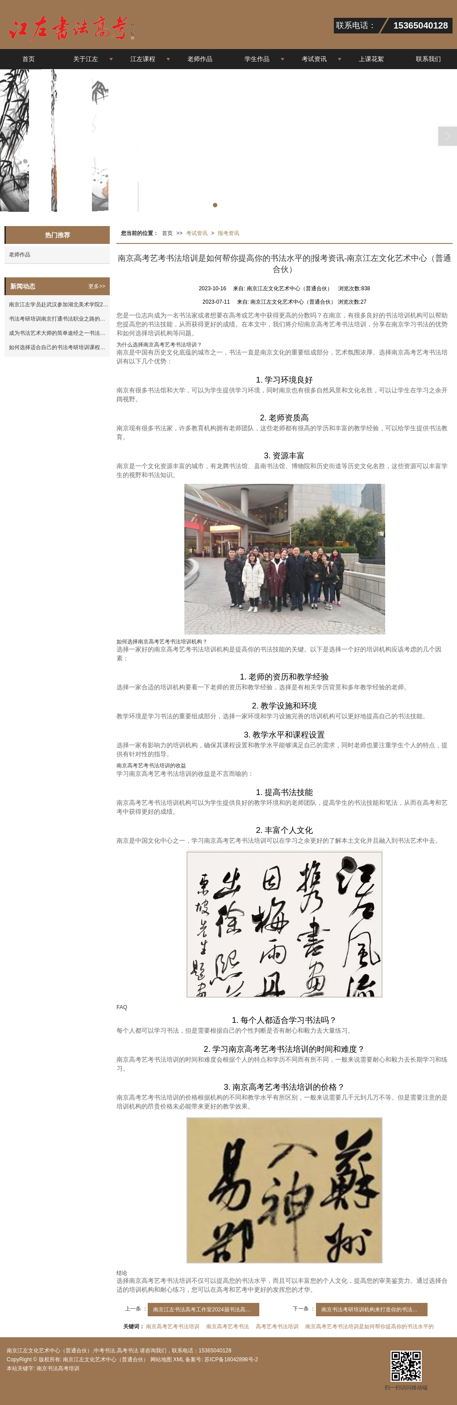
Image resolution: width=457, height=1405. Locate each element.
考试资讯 (314, 58)
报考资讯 (228, 233)
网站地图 (161, 1359)
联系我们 (428, 58)
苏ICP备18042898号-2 (230, 1359)
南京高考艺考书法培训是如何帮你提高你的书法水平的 (369, 1326)
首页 (28, 58)
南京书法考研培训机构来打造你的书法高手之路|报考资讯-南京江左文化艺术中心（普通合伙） (374, 1309)
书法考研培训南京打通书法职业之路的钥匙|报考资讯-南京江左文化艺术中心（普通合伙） (59, 319)
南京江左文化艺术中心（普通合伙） (106, 1359)
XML (178, 1359)
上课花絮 (371, 58)
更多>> (96, 286)
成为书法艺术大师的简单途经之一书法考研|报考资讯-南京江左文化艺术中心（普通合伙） (59, 333)
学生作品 (257, 58)
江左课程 (142, 58)
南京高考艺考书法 (227, 1326)
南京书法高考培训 (58, 1368)
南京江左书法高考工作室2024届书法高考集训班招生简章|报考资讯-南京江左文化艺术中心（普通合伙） (206, 1309)
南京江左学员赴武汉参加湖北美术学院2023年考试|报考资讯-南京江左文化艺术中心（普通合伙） (59, 304)
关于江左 (85, 58)
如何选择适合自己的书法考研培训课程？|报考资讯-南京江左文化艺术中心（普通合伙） (59, 347)
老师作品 (199, 58)
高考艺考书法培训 (277, 1326)
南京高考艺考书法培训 (172, 1326)
